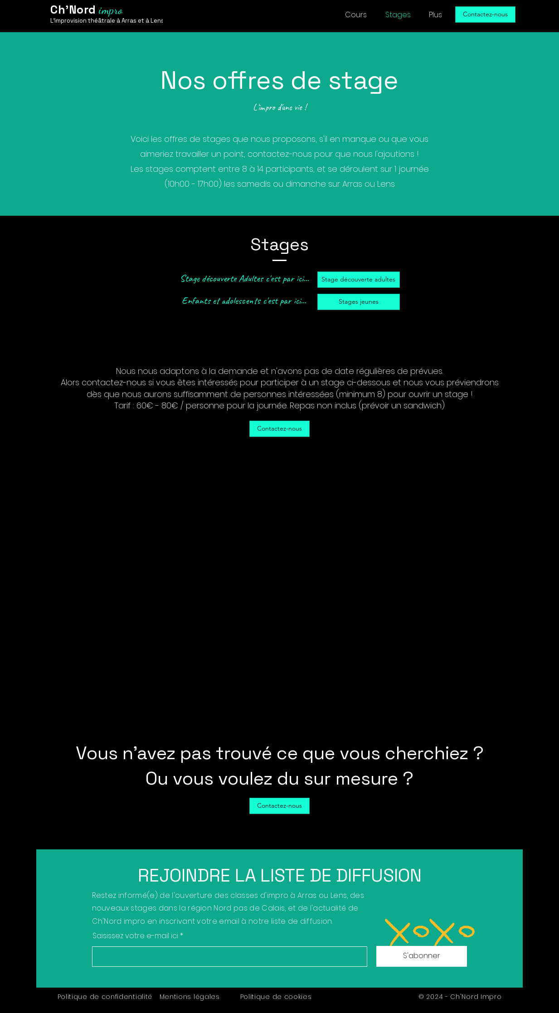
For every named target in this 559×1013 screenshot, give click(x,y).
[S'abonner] (421, 956)
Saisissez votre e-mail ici (135, 936)
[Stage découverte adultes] (358, 279)
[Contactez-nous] (485, 14)
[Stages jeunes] (358, 302)
